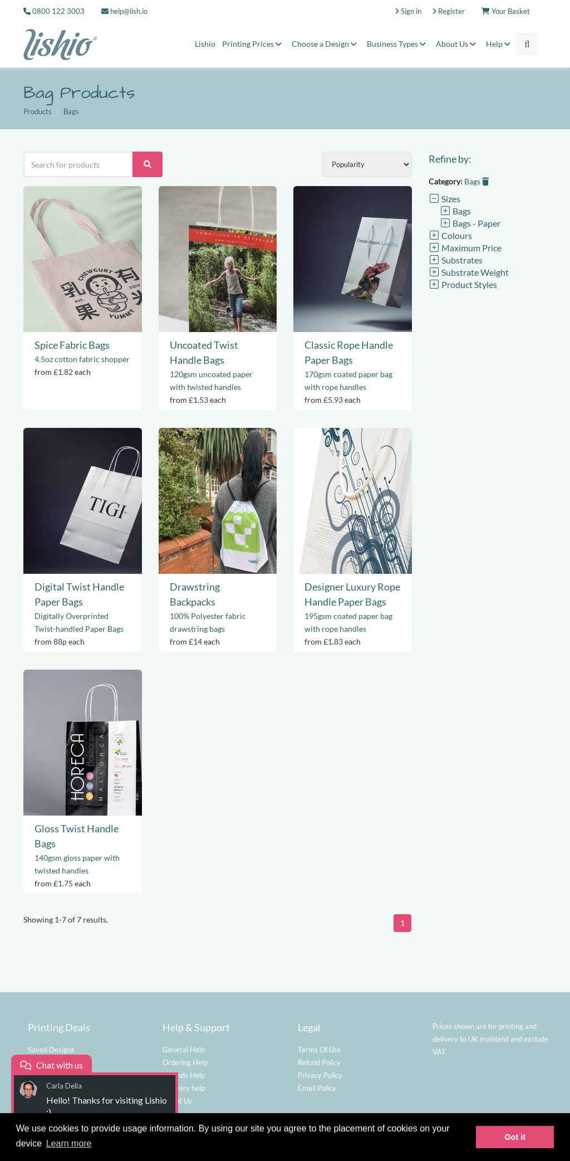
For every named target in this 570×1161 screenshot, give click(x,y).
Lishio (205, 43)
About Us (457, 43)
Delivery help (184, 1088)
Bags (476, 181)
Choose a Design (326, 43)
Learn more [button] (69, 1143)
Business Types (398, 43)
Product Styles (463, 284)
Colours (450, 235)
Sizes (444, 198)
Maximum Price (465, 247)
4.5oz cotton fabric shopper (82, 359)
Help (500, 43)
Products (37, 111)
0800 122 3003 (58, 11)
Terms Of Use (319, 1049)
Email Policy (317, 1088)
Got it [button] (514, 1137)
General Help (184, 1049)
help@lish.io (124, 11)
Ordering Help (185, 1062)
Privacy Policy (320, 1075)
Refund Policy (319, 1062)
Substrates (456, 260)
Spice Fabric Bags (72, 345)
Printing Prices (253, 43)
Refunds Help (184, 1075)
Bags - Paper (470, 223)
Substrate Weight (469, 272)
